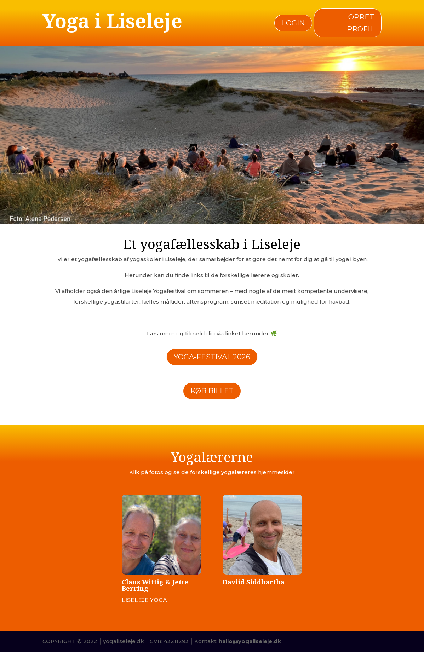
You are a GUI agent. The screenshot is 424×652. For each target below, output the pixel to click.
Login (293, 23)
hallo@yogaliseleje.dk (250, 641)
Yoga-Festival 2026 (212, 357)
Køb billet (212, 391)
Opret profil (360, 23)
